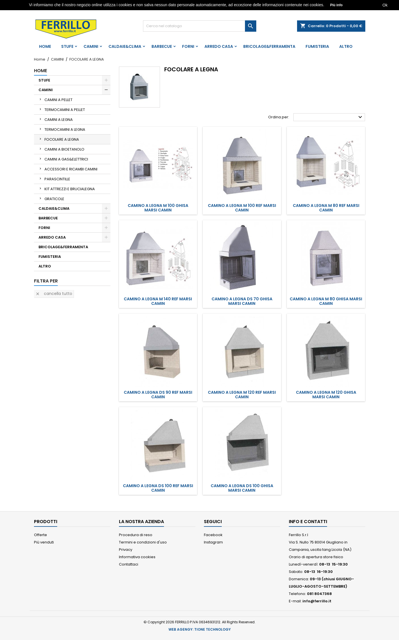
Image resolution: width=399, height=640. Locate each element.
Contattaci (128, 564)
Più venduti (44, 542)
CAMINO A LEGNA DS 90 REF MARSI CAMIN (158, 394)
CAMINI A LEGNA (58, 119)
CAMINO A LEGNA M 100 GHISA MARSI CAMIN (158, 208)
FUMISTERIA (317, 46)
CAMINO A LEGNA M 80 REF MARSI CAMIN (326, 208)
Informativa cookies (137, 557)
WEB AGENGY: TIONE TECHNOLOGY (199, 629)
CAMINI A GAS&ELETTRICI (66, 159)
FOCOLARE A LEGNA (61, 139)
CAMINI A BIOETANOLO (64, 149)
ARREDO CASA (218, 46)
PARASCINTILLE (57, 179)
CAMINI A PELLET (58, 99)
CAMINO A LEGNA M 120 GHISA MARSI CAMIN (326, 394)
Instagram (213, 542)
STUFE (67, 46)
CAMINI (91, 46)
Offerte (40, 535)
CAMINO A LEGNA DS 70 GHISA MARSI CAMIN (242, 301)
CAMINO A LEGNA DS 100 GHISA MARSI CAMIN (242, 488)
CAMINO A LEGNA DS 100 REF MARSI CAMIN (158, 488)
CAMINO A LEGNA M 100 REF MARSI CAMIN (242, 208)
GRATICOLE (54, 199)
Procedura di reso (135, 535)
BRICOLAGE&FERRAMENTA (269, 46)
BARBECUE (162, 46)
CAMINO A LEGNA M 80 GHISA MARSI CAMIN (326, 301)
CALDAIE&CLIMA (124, 46)
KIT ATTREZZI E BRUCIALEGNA (69, 189)
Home (45, 46)
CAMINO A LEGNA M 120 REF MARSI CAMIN (242, 394)
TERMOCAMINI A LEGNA (64, 129)
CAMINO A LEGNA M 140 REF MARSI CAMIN (158, 301)
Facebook (213, 535)
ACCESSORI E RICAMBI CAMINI (70, 169)
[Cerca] (199, 26)
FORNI (188, 46)
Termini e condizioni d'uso (143, 542)
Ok (385, 5)
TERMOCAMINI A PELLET (64, 109)
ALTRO (346, 46)
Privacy (125, 549)
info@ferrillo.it (316, 601)
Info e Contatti (308, 521)
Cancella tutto (53, 293)
